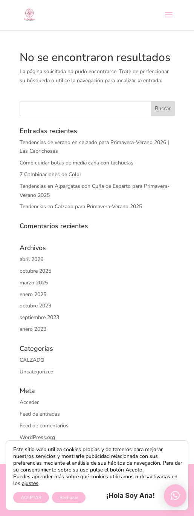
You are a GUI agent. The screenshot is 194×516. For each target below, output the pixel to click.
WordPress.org (37, 437)
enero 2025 (33, 294)
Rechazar (69, 497)
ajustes (30, 483)
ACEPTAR (31, 497)
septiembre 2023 (39, 317)
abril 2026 (31, 259)
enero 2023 (33, 329)
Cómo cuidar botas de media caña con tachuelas (76, 162)
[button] (175, 495)
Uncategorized (36, 371)
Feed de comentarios (44, 425)
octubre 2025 (35, 271)
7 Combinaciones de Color (50, 174)
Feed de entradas (40, 414)
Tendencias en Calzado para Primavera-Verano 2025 (81, 206)
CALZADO (32, 360)
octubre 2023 (35, 305)
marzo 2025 (34, 282)
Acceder (29, 402)
